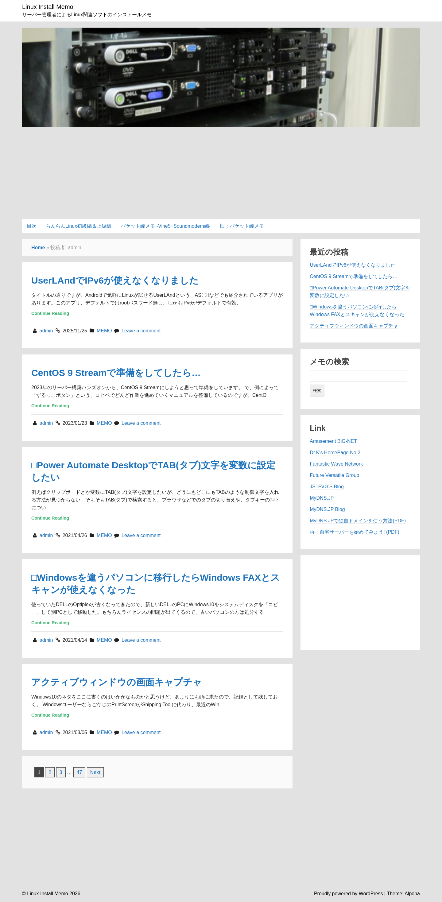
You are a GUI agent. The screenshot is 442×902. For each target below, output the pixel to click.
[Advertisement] (221, 170)
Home (38, 247)
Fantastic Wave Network (336, 463)
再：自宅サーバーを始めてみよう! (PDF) (354, 532)
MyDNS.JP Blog (327, 509)
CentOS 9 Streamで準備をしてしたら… (116, 373)
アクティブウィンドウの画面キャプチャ (116, 682)
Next (95, 772)
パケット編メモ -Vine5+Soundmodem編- (166, 226)
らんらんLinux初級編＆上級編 (78, 226)
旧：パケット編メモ (242, 226)
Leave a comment (141, 330)
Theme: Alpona (403, 893)
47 (79, 772)
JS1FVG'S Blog (327, 486)
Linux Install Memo (47, 6)
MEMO (104, 330)
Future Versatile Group (334, 475)
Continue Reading (50, 313)
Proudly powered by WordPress (348, 893)
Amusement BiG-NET (333, 441)
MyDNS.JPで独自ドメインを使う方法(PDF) (358, 520)
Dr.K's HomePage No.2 (335, 452)
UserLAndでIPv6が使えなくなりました (115, 280)
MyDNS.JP (322, 498)
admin (47, 330)
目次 (32, 226)
